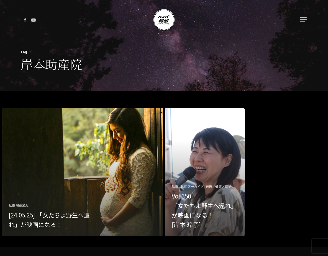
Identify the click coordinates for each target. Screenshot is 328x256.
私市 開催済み (18, 205)
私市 (175, 186)
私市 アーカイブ (191, 186)
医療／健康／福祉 (218, 186)
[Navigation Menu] (304, 19)
